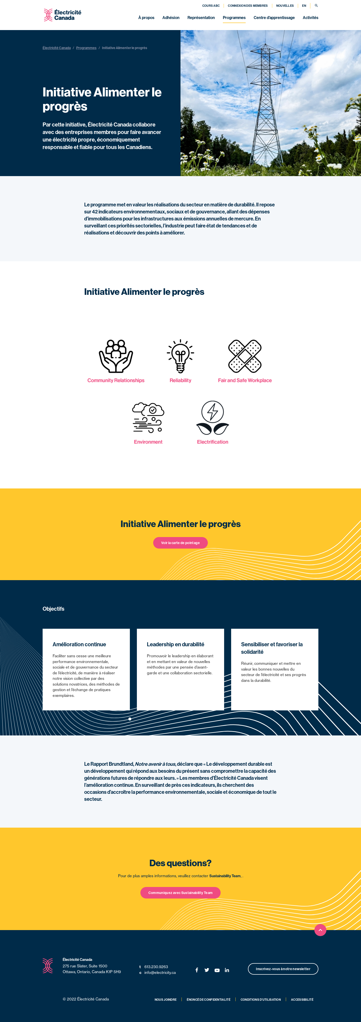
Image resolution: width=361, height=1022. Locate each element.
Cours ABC (211, 6)
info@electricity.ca (157, 973)
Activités (310, 17)
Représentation (201, 17)
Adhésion (170, 17)
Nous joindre (166, 999)
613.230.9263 (153, 967)
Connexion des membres (248, 6)
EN (304, 6)
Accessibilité (302, 999)
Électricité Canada (57, 48)
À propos (146, 17)
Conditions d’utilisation (261, 999)
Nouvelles (285, 6)
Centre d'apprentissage (274, 17)
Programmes (234, 17)
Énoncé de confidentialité (208, 999)
